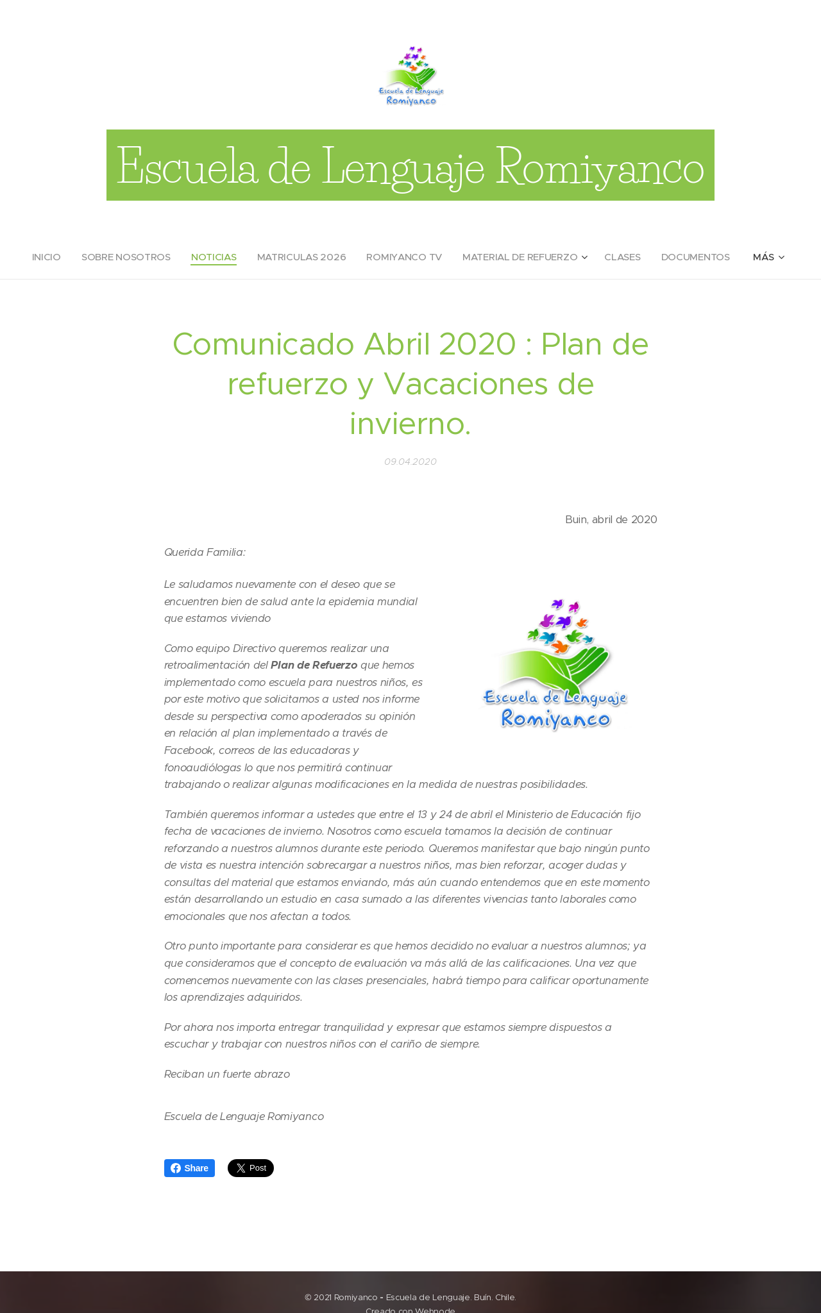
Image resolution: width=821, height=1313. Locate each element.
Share (189, 1168)
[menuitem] (44, 257)
